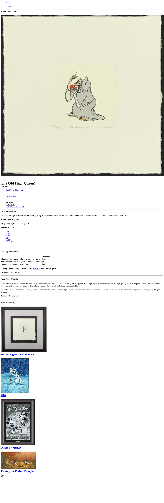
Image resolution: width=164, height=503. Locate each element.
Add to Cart (10, 204)
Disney (8, 6)
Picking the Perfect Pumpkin (18, 471)
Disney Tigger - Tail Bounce (17, 354)
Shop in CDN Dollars (11, 196)
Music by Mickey (11, 447)
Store (8, 2)
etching (8, 236)
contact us (37, 269)
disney (8, 233)
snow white (10, 242)
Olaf (3, 395)
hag (7, 238)
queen (8, 240)
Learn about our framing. (15, 207)
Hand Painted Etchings (14, 190)
